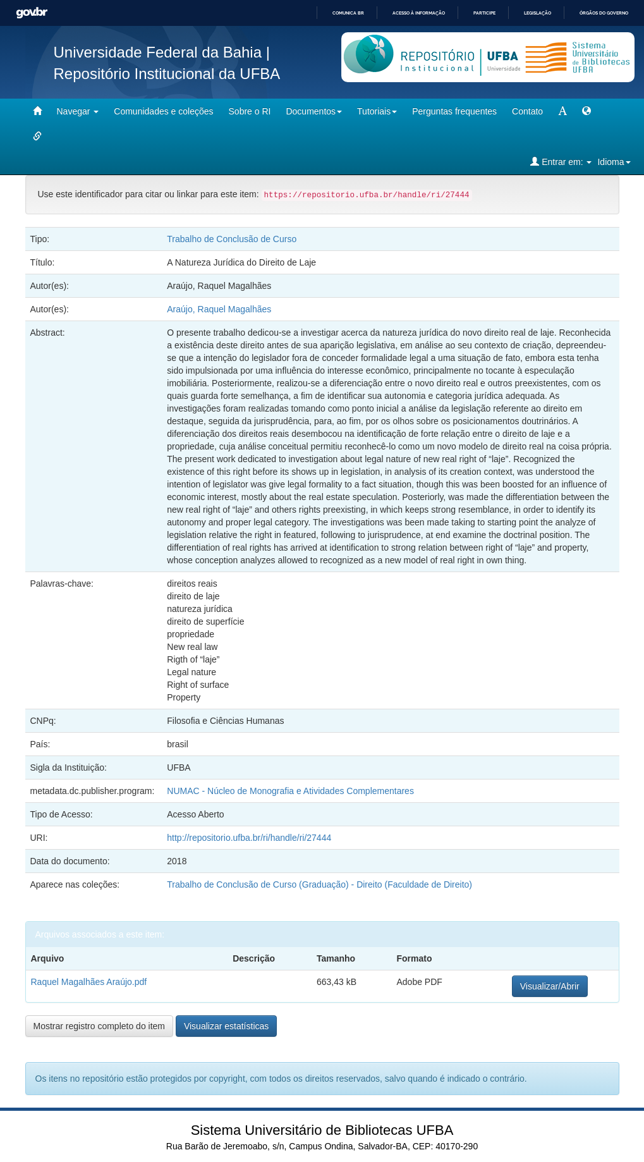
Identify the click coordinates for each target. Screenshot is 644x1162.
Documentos (314, 111)
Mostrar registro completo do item (99, 1026)
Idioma (613, 162)
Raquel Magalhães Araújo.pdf (89, 982)
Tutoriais (377, 111)
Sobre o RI (250, 111)
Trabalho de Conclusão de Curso (231, 239)
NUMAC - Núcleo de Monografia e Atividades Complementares (290, 791)
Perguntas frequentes (454, 111)
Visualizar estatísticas (226, 1026)
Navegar (78, 111)
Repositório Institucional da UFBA (167, 73)
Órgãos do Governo (604, 13)
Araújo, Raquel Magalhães (219, 309)
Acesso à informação (418, 13)
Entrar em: (561, 161)
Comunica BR (348, 13)
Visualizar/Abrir (550, 986)
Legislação (537, 13)
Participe (484, 13)
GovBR (31, 13)
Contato (527, 111)
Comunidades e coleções (163, 111)
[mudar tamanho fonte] (562, 111)
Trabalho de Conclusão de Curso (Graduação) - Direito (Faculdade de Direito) (319, 884)
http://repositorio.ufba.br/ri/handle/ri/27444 (249, 838)
